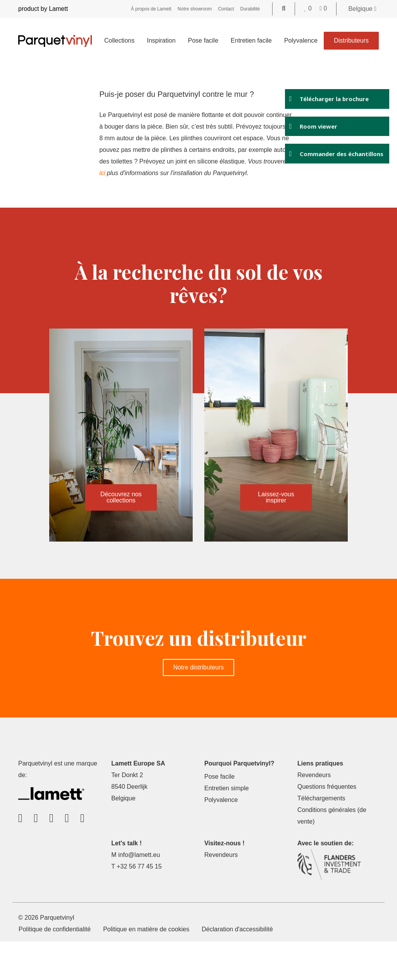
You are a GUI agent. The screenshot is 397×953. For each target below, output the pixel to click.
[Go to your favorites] (308, 8)
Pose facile (203, 40)
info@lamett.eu (139, 866)
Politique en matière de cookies (146, 941)
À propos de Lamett (151, 9)
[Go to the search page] (283, 8)
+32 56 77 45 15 (139, 878)
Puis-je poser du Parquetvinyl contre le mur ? (177, 94)
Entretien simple (226, 799)
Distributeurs (351, 40)
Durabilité (250, 9)
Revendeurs (314, 786)
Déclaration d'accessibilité (237, 941)
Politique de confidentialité (55, 941)
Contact (226, 9)
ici (174, 173)
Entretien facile (251, 40)
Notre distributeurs (198, 679)
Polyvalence (301, 40)
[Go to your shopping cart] (323, 8)
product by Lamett (43, 8)
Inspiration (161, 40)
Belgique (362, 8)
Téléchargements (321, 810)
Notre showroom (195, 9)
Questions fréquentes (326, 798)
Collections (119, 40)
